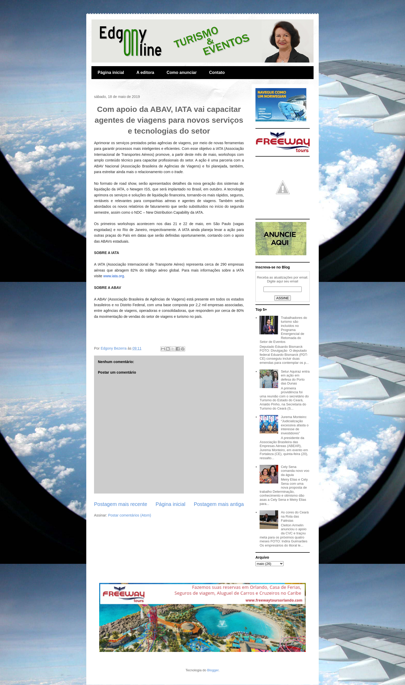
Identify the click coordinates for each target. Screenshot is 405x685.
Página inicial (111, 72)
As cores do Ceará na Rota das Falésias (295, 516)
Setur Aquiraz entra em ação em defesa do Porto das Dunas (295, 378)
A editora (145, 72)
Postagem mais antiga (219, 504)
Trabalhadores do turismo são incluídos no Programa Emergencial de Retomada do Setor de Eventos (283, 330)
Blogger (213, 670)
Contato (216, 72)
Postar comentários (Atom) (129, 515)
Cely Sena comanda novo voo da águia (295, 471)
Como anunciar (182, 72)
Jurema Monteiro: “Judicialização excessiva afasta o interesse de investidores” (294, 425)
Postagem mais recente (120, 504)
